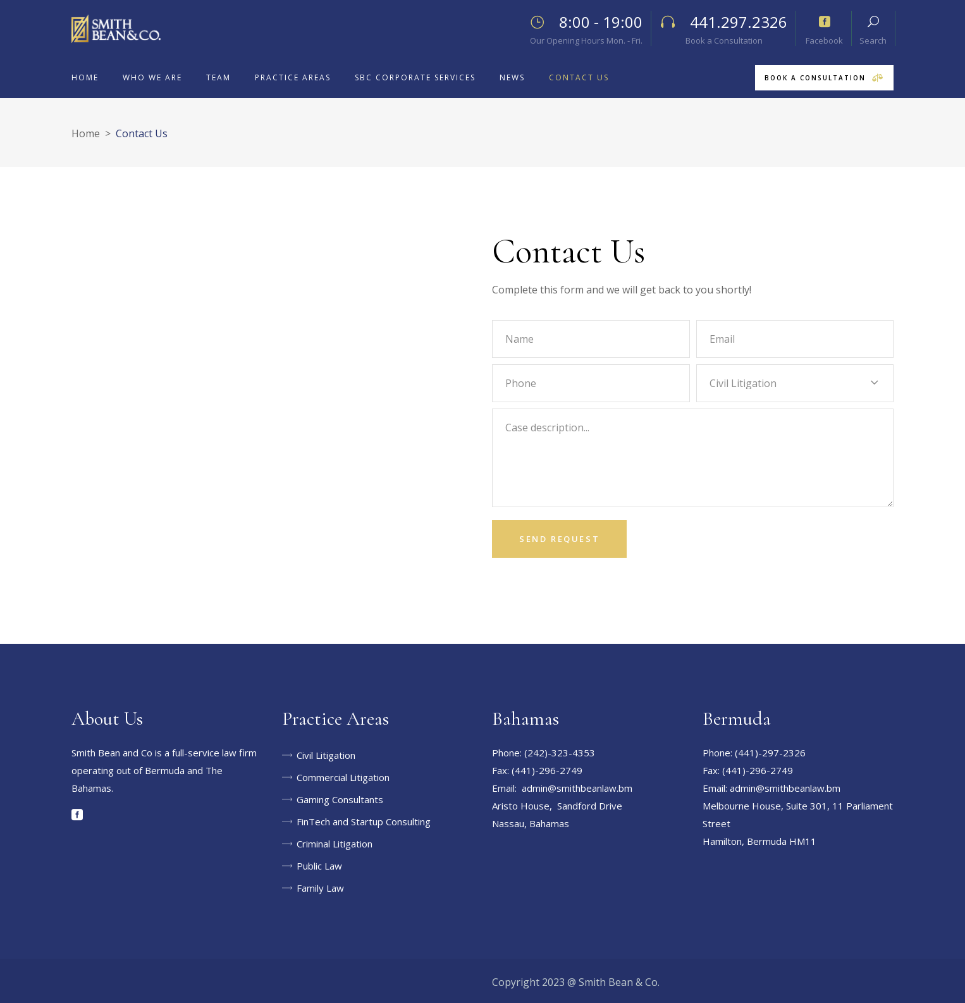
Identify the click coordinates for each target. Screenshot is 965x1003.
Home (85, 133)
